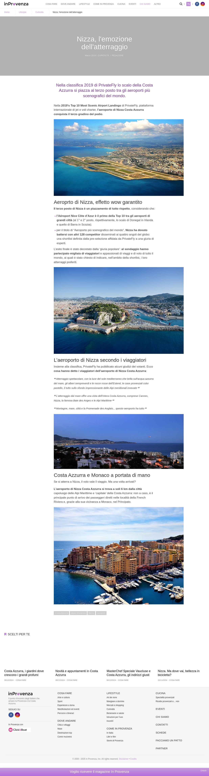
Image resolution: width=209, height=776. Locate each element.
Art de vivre (112, 697)
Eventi (132, 4)
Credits (133, 759)
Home (7, 12)
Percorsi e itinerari (65, 713)
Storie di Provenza (115, 740)
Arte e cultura (63, 697)
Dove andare (68, 4)
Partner (162, 748)
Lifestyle (84, 4)
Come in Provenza (103, 4)
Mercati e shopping (115, 705)
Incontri (110, 721)
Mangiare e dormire (115, 701)
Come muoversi (64, 737)
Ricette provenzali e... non (167, 701)
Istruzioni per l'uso (115, 717)
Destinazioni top (64, 733)
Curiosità (39, 12)
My (188, 4)
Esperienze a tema (65, 705)
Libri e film (111, 737)
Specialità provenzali (165, 697)
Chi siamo (145, 4)
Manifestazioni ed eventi (68, 709)
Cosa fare (51, 4)
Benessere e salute (115, 713)
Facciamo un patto (169, 740)
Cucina (121, 4)
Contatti (162, 724)
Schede (161, 732)
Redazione (118, 55)
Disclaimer (123, 759)
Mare (59, 729)
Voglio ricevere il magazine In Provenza (99, 771)
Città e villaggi (63, 725)
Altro (157, 4)
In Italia (110, 733)
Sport (59, 701)
